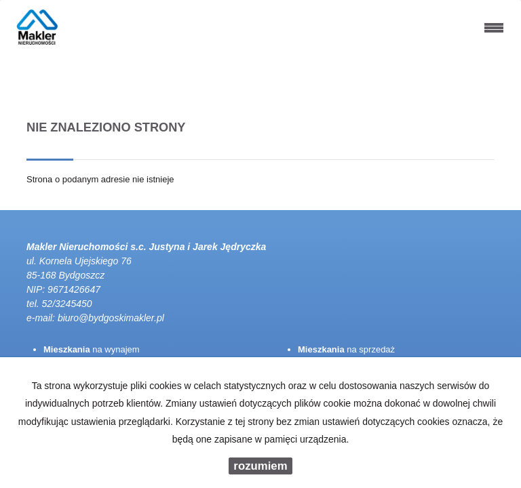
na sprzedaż (346, 349)
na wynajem (91, 349)
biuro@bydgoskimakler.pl (111, 317)
